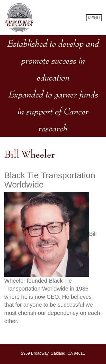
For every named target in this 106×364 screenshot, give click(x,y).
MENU (94, 18)
